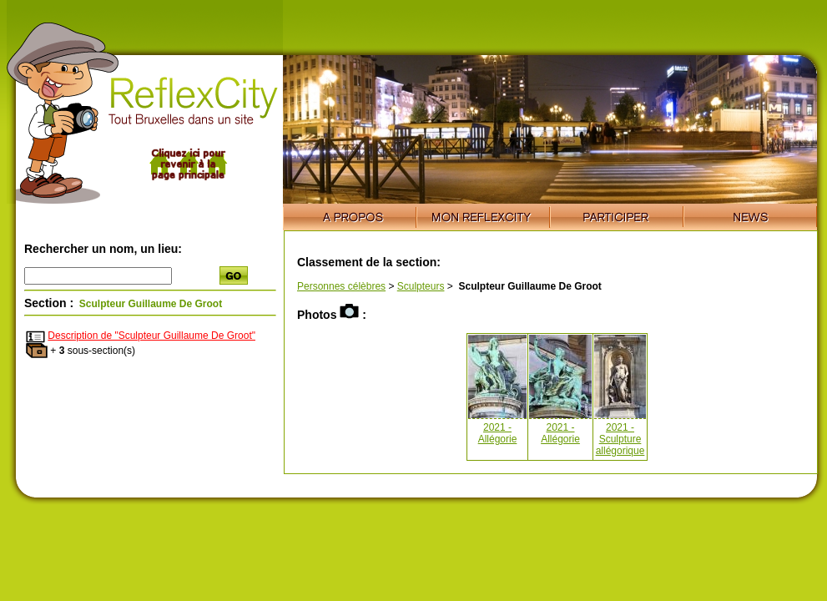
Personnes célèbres (341, 286)
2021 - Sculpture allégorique (620, 439)
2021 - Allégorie (497, 433)
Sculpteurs (421, 286)
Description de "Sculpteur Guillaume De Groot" (151, 335)
